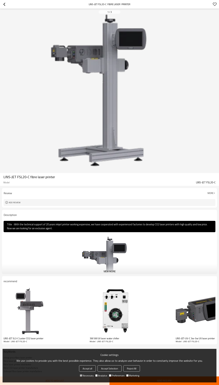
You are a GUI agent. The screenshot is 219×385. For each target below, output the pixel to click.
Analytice (101, 375)
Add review (15, 202)
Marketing (132, 375)
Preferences (117, 375)
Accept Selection (109, 368)
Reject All (131, 368)
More (211, 193)
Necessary (87, 375)
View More (109, 271)
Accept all (87, 368)
